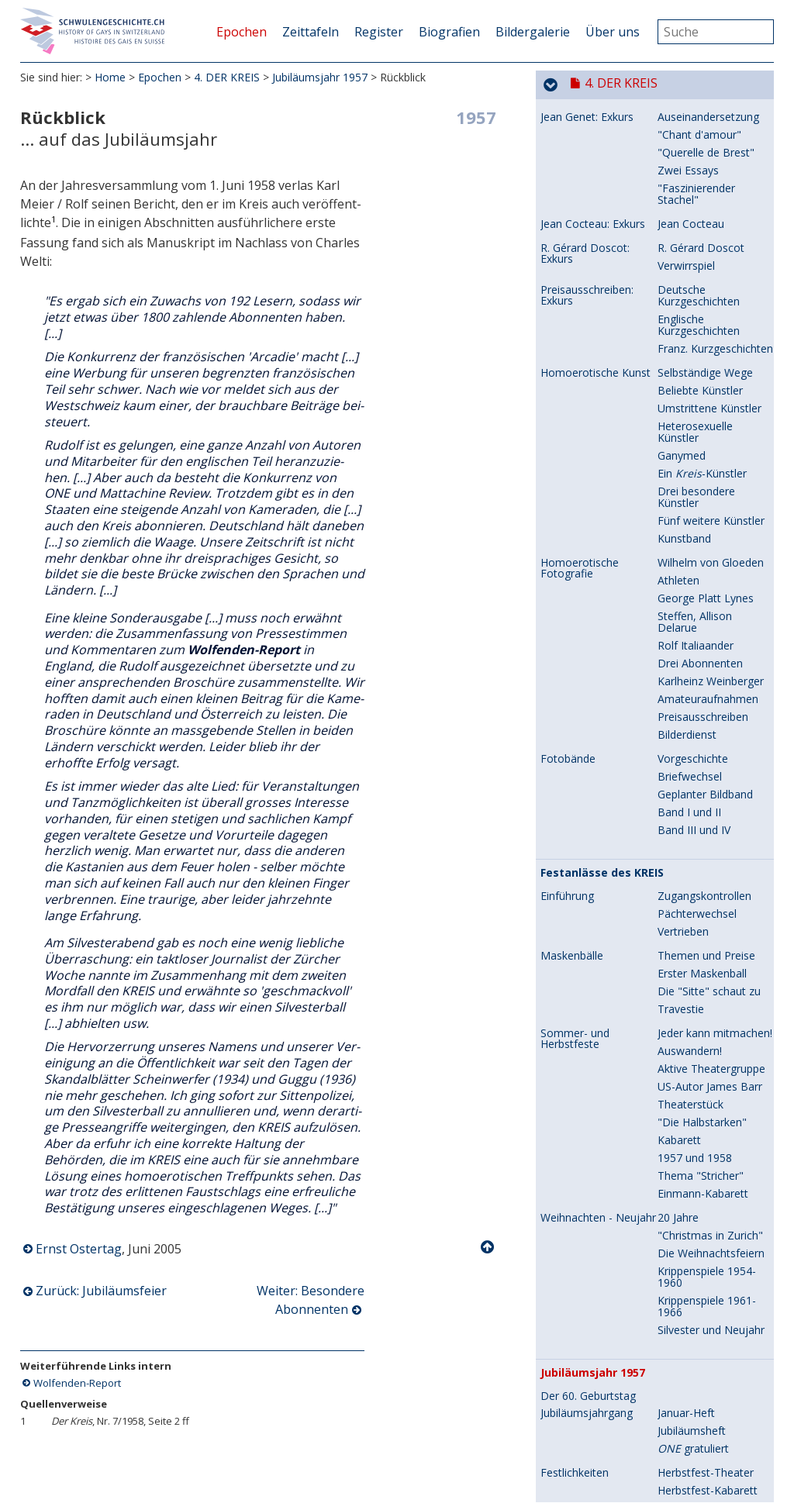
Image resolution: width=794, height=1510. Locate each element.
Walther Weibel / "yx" (593, 479)
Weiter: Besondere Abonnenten (310, 1301)
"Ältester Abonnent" (708, 479)
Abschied (680, 902)
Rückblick (563, 403)
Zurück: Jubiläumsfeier (101, 1291)
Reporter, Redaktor (706, 497)
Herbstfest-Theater (706, 343)
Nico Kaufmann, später (598, 819)
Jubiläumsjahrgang (586, 284)
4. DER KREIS (227, 77)
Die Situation (690, 1330)
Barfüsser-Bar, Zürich (594, 1432)
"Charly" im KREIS (702, 1098)
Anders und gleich (702, 1348)
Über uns (612, 31)
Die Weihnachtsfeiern (711, 124)
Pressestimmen (697, 1038)
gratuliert (693, 319)
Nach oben (488, 1247)
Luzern (675, 705)
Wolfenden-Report (77, 1383)
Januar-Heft (686, 284)
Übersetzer (685, 515)
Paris (670, 723)
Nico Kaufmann (579, 575)
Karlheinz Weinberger (593, 1175)
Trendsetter (687, 1288)
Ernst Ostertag (79, 1248)
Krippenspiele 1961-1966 (707, 177)
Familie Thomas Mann (714, 628)
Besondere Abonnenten (606, 439)
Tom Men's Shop (701, 1271)
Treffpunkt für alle (702, 1461)
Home (110, 77)
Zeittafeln (310, 31)
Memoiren (683, 610)
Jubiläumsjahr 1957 (320, 77)
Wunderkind (687, 592)
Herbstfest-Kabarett (708, 361)
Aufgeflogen (688, 759)
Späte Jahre (686, 884)
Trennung (682, 795)
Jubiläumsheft (692, 302)
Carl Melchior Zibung (592, 1062)
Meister (677, 1211)
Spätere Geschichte (706, 1479)
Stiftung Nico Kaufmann (690, 925)
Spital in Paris (691, 741)
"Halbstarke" (689, 1229)
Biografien (449, 31)
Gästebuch (684, 533)
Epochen (241, 31)
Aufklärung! (685, 1366)
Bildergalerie (532, 31)
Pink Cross (684, 1115)
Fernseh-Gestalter (702, 1080)
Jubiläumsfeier (693, 379)
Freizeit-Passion (697, 1175)
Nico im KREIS (693, 836)
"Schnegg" (683, 1020)
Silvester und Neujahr (711, 201)
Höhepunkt (685, 819)
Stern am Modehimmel (715, 1253)
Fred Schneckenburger (596, 955)
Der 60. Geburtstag (588, 267)
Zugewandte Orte (590, 1409)
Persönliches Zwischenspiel (692, 1438)
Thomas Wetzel (580, 1253)
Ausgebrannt (689, 1306)
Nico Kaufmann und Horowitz (590, 676)
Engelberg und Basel (709, 646)
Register (378, 31)
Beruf (671, 973)
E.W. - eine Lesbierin (590, 1331)
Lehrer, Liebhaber (702, 670)
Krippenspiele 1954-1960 (707, 148)
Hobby (674, 955)
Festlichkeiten (574, 344)
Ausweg (677, 777)
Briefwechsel (690, 688)
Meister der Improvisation (692, 860)
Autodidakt (685, 1062)
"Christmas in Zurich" (710, 106)
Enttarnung (685, 550)
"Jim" (670, 1193)
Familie (675, 574)
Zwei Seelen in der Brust (703, 997)
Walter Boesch (577, 462)
